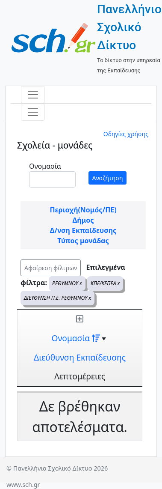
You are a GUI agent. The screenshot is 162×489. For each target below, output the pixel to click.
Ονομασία (45, 166)
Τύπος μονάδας (83, 240)
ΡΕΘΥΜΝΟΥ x (67, 283)
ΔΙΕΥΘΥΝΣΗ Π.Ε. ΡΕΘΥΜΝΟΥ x (57, 297)
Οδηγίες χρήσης (125, 134)
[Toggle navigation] (33, 94)
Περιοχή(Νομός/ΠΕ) (83, 210)
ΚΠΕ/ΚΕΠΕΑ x (105, 283)
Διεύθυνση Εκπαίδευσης (80, 357)
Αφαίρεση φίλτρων (50, 268)
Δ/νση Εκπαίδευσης (83, 230)
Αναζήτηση (107, 178)
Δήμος (83, 220)
